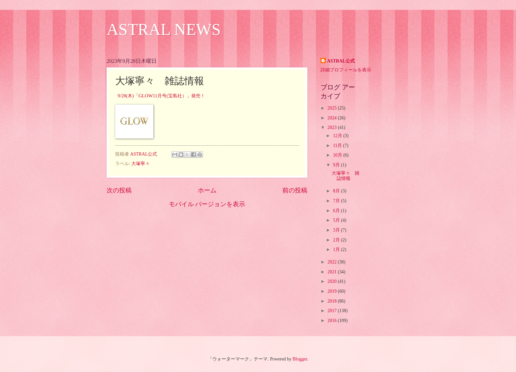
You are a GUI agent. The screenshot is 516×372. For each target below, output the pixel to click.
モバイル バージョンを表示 (207, 204)
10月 (338, 155)
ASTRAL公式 (341, 61)
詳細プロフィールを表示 (346, 69)
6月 (337, 210)
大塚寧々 (140, 163)
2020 (332, 281)
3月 (337, 230)
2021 (332, 271)
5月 (337, 220)
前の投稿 (294, 190)
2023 (332, 127)
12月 (338, 135)
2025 (332, 108)
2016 (332, 320)
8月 (337, 190)
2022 (332, 262)
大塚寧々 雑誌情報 (345, 176)
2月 (337, 239)
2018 (332, 301)
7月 (337, 200)
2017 (332, 310)
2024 (332, 117)
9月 (337, 164)
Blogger (300, 359)
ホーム (207, 190)
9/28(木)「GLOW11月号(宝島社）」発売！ (161, 95)
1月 (337, 249)
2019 (332, 291)
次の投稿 (119, 190)
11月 (338, 145)
